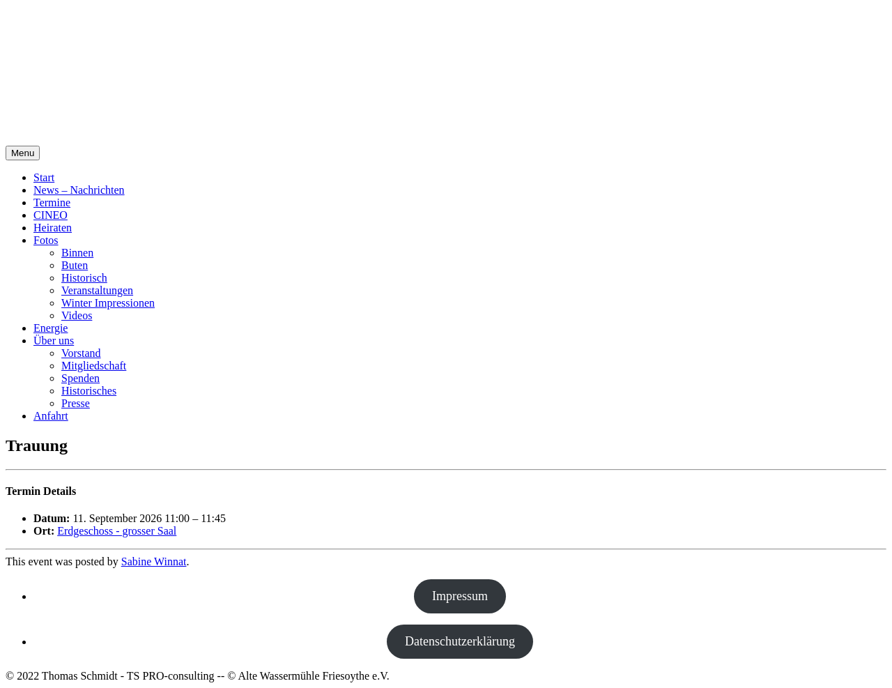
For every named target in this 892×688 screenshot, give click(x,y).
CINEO (50, 215)
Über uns (53, 340)
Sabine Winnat (154, 561)
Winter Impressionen (108, 303)
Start (43, 177)
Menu (22, 153)
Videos (76, 315)
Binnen (77, 253)
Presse (75, 403)
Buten (74, 265)
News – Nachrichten (79, 190)
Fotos (46, 240)
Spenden (80, 378)
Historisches (88, 391)
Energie (50, 328)
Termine (51, 202)
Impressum (460, 596)
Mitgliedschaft (93, 366)
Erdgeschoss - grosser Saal (116, 531)
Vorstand (81, 353)
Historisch (84, 278)
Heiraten (52, 228)
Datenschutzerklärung (460, 641)
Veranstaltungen (97, 290)
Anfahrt (50, 416)
